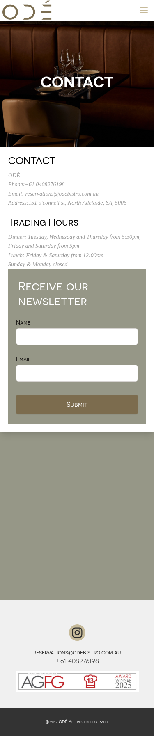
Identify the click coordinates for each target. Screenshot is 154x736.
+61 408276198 (77, 660)
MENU (147, 10)
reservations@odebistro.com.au (77, 652)
